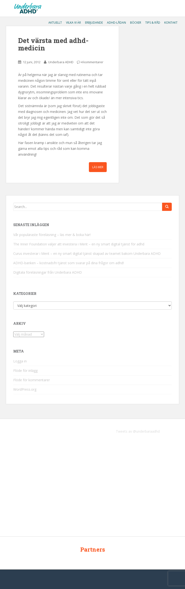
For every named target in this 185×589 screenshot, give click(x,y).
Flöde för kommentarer (31, 380)
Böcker (135, 23)
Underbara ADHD (60, 62)
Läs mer (97, 167)
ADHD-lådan (116, 23)
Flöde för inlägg (25, 370)
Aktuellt (55, 23)
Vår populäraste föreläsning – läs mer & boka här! (52, 234)
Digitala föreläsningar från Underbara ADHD (47, 272)
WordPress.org (24, 389)
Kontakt (171, 23)
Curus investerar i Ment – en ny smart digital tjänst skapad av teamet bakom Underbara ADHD (87, 253)
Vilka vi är (73, 23)
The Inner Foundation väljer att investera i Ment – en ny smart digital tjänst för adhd (78, 244)
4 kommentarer (92, 62)
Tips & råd (152, 23)
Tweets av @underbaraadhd (138, 431)
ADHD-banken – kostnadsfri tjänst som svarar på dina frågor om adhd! (68, 263)
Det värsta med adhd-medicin (53, 44)
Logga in (20, 361)
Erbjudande (93, 23)
